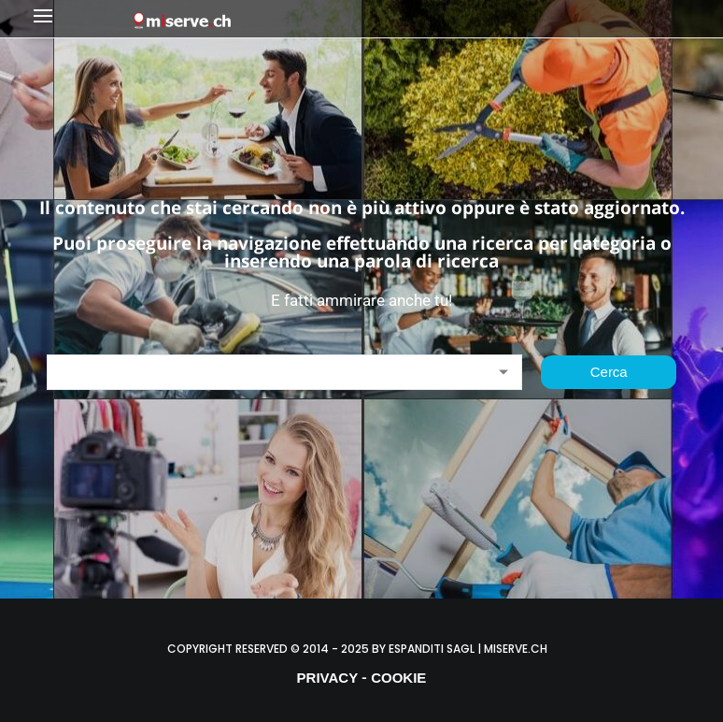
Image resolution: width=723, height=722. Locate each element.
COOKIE (398, 678)
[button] (78, 19)
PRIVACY (328, 678)
